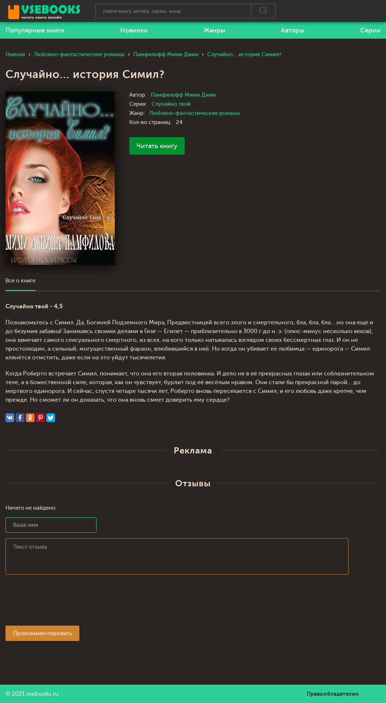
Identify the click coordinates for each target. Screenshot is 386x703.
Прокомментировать (42, 633)
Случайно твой (170, 104)
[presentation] (60, 602)
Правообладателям (333, 694)
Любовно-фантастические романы (194, 113)
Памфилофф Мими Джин (183, 95)
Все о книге (20, 281)
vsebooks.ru (42, 694)
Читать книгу (157, 146)
